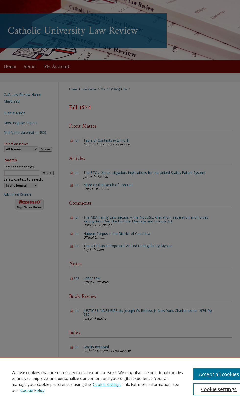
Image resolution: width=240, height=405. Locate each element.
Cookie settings (107, 384)
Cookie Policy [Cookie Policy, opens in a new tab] (32, 390)
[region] (120, 381)
